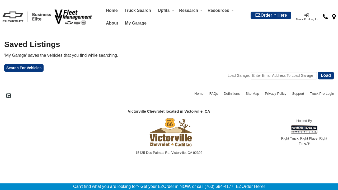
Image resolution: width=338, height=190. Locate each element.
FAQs (213, 94)
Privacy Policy (275, 94)
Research (191, 10)
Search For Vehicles (23, 68)
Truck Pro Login (322, 94)
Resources (221, 10)
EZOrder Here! (250, 186)
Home (112, 10)
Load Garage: (239, 76)
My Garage (136, 23)
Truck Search (137, 10)
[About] (111, 23)
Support (298, 94)
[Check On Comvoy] (8, 96)
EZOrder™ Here (271, 15)
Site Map (252, 94)
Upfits (166, 10)
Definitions (232, 94)
